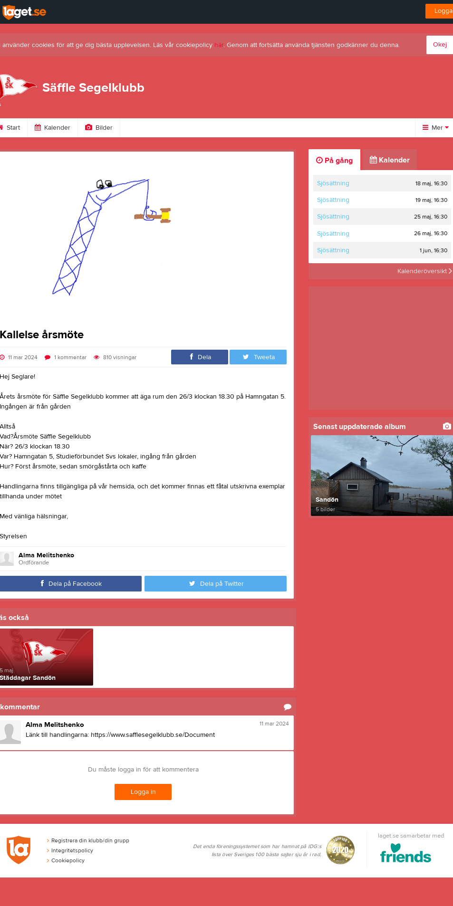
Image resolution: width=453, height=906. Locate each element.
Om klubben (149, 128)
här (218, 45)
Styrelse (203, 128)
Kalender (52, 128)
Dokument (297, 128)
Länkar (248, 128)
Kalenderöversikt (424, 271)
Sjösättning (333, 183)
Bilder (99, 128)
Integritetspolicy (70, 850)
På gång (334, 160)
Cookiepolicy (66, 860)
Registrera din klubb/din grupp (88, 840)
